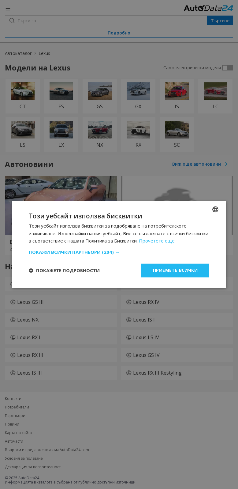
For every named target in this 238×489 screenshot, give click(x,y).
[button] (119, 252)
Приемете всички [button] (175, 270)
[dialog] (119, 244)
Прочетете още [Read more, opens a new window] (157, 241)
